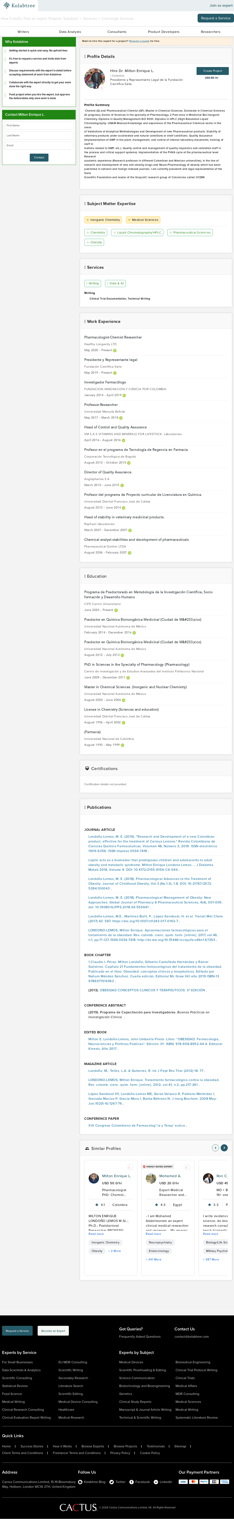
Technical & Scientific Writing (140, 1417)
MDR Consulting (187, 1394)
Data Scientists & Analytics (21, 1370)
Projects (55, 18)
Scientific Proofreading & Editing (142, 1370)
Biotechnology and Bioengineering (144, 1386)
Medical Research (71, 1417)
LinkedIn (163, 1482)
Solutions (72, 18)
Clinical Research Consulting (23, 1409)
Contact (39, 157)
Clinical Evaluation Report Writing (26, 1417)
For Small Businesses (17, 1362)
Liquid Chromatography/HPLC (139, 232)
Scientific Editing (70, 1394)
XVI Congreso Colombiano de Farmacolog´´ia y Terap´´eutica (137, 1125)
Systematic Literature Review (197, 1417)
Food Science (12, 1394)
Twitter (117, 1482)
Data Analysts (70, 31)
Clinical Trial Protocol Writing (196, 1370)
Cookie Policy (150, 1453)
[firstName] (39, 125)
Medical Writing (13, 1402)
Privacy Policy (120, 1453)
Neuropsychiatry (160, 1242)
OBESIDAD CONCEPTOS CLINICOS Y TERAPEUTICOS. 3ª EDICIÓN (153, 990)
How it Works (62, 1446)
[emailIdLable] (39, 145)
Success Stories (32, 1446)
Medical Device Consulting (78, 1402)
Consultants (117, 31)
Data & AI (115, 283)
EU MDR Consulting (72, 1362)
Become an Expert (75, 1331)
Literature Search (70, 1386)
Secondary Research (73, 1378)
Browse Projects (125, 1446)
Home (6, 1446)
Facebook (139, 1482)
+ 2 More (114, 1251)
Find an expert (35, 18)
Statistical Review (15, 1386)
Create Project (212, 71)
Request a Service (215, 18)
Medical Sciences (144, 220)
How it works (11, 18)
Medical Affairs (186, 1386)
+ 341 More (153, 1260)
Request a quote (139, 41)
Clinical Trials (185, 1378)
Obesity (94, 242)
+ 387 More (211, 1260)
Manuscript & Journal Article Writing (145, 1409)
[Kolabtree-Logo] (19, 5)
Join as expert (221, 6)
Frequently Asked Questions (140, 1336)
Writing (93, 283)
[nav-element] (215, 1148)
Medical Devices (131, 1362)
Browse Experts (93, 1446)
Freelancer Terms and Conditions (77, 1453)
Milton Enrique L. (116, 1176)
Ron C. (222, 1176)
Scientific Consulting (17, 1378)
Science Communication (137, 1378)
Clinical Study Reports (135, 1402)
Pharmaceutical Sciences (192, 232)
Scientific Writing (70, 1370)
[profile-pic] (94, 1178)
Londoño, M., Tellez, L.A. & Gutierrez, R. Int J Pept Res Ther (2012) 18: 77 (146, 1070)
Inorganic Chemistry (104, 220)
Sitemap (180, 1446)
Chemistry (96, 232)
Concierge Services (118, 18)
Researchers (210, 31)
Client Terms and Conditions (22, 1453)
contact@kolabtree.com (192, 1336)
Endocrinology (159, 1251)
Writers (23, 31)
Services (91, 18)
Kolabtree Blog (91, 1482)
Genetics (125, 1394)
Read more (96, 1234)
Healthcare (66, 1409)
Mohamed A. (170, 1176)
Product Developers (164, 31)
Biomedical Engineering (193, 1362)
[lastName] (39, 135)
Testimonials (156, 1446)
